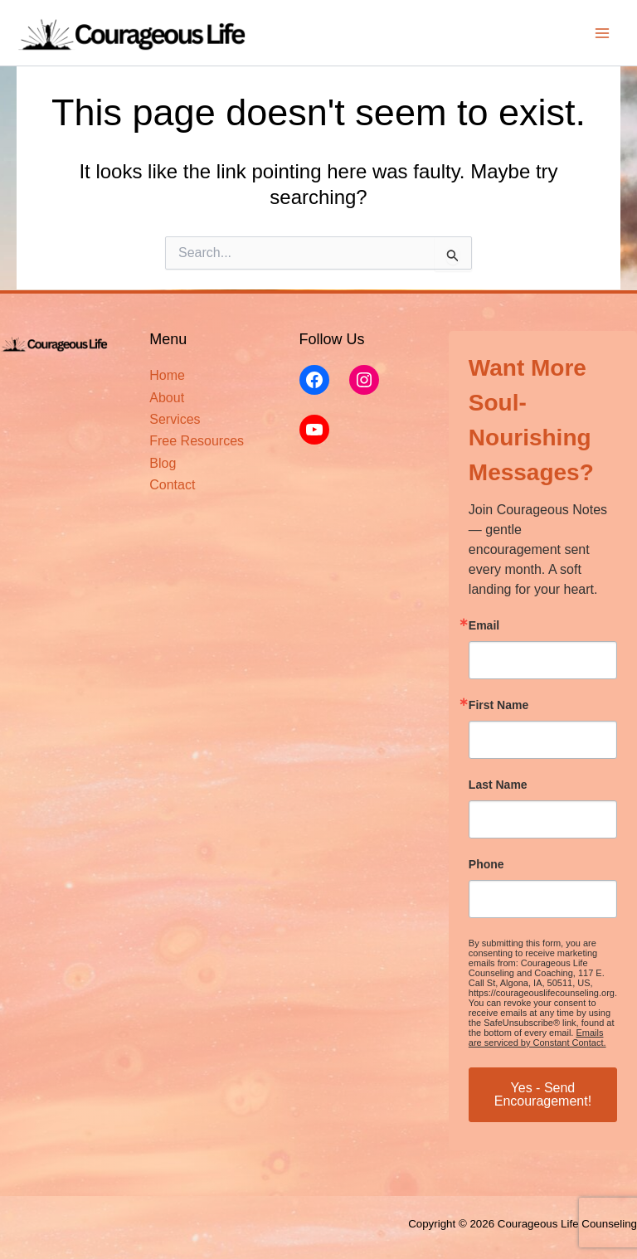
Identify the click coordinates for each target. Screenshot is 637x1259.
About (166, 398)
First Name (498, 705)
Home (167, 375)
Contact (172, 485)
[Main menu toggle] (602, 33)
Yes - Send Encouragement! (542, 1094)
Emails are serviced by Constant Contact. (537, 1038)
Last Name (498, 784)
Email (484, 625)
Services (174, 419)
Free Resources (196, 441)
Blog (162, 463)
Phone (486, 864)
